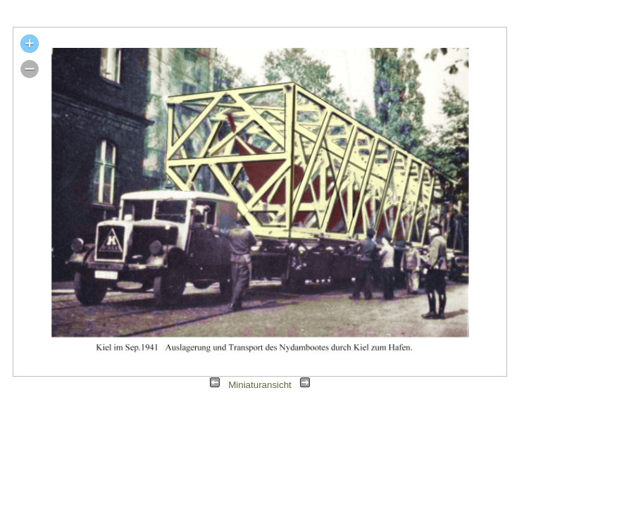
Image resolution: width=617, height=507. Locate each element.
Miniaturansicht (260, 385)
